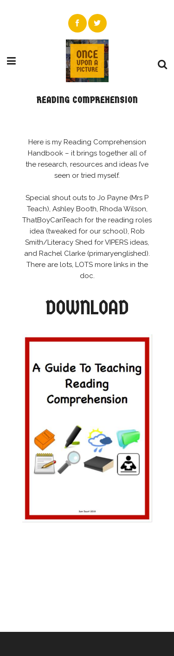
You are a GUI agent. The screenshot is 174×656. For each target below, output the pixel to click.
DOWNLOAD (87, 307)
